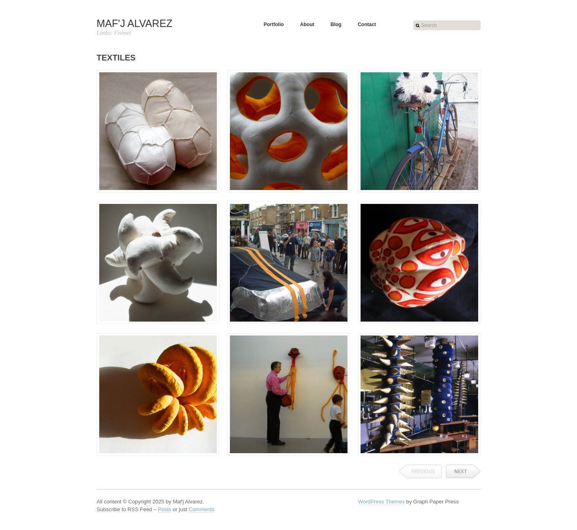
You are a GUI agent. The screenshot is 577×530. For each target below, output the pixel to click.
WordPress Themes (381, 502)
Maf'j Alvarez (135, 23)
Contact (367, 24)
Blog (335, 24)
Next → (463, 471)
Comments (201, 509)
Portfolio (274, 24)
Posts (165, 509)
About (307, 24)
